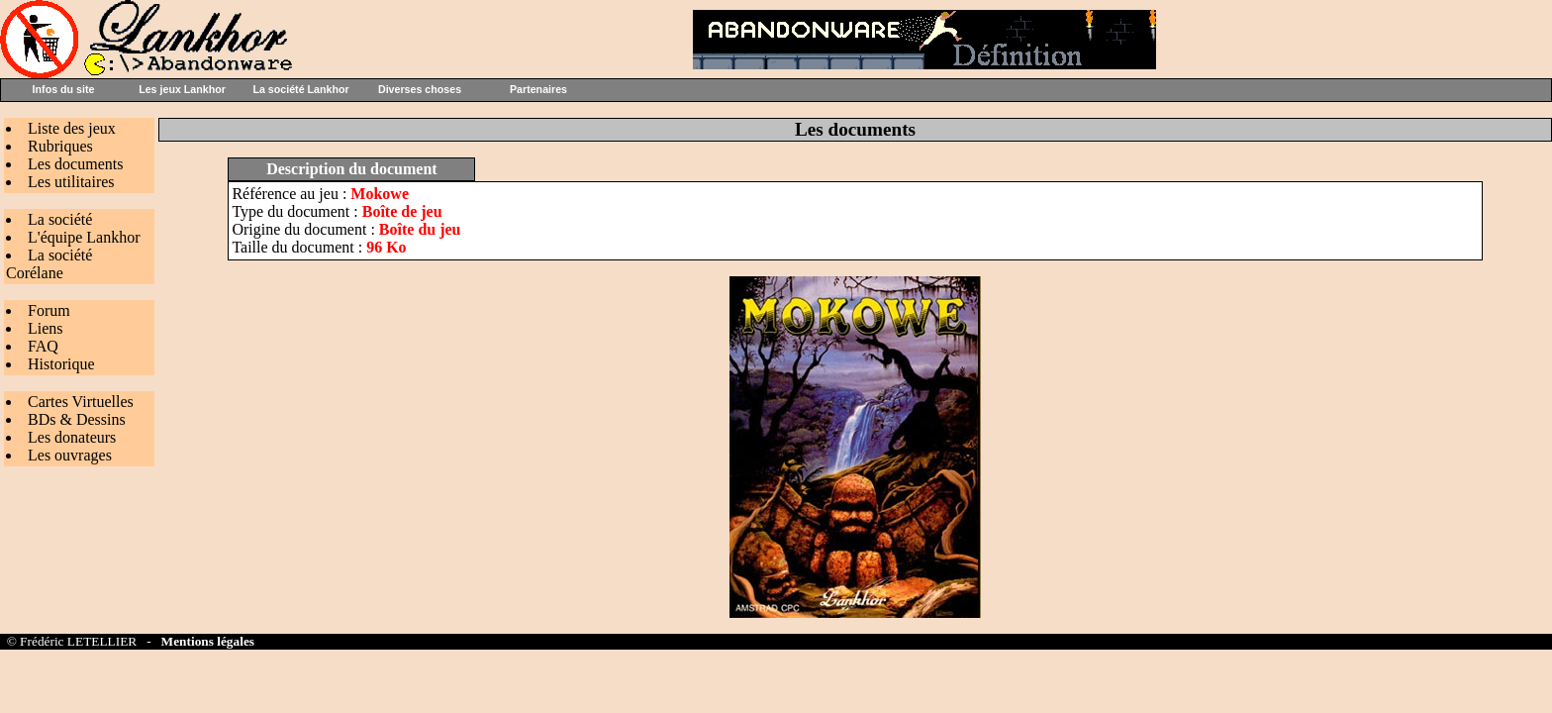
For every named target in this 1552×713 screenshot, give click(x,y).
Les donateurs (72, 437)
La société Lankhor (300, 89)
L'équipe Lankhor (84, 237)
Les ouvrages (70, 455)
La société (60, 219)
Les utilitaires (71, 181)
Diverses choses (419, 89)
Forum (49, 310)
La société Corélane (49, 264)
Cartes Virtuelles (81, 401)
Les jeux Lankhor (182, 89)
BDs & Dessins (77, 419)
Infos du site (64, 89)
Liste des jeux (72, 128)
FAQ (43, 346)
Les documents (75, 163)
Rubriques (60, 146)
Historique (61, 364)
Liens (45, 328)
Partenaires (538, 89)
